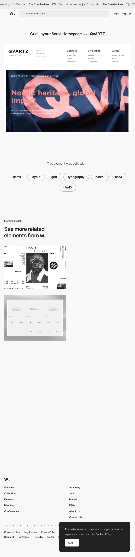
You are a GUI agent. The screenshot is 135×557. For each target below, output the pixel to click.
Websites (9, 487)
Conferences (11, 511)
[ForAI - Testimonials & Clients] (35, 318)
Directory (9, 505)
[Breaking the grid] (35, 267)
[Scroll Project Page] (100, 368)
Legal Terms (30, 532)
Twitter (50, 536)
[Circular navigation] (35, 368)
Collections (10, 493)
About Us (74, 511)
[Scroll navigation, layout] (100, 418)
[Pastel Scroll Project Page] (100, 316)
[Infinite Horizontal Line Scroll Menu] (35, 417)
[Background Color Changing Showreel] (100, 267)
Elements (9, 499)
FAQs (72, 505)
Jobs (72, 493)
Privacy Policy (48, 532)
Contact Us (75, 517)
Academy (74, 487)
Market (73, 499)
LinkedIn (38, 536)
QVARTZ (97, 34)
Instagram (24, 536)
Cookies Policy (12, 532)
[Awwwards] (12, 13)
